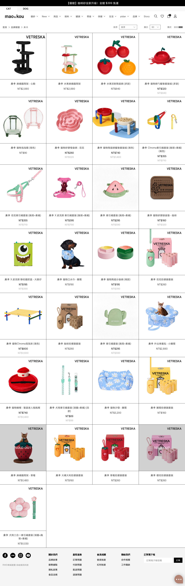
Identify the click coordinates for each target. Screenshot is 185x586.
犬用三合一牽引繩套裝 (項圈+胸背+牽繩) (23, 536)
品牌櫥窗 (15, 27)
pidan (123, 16)
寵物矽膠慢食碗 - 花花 (69, 147)
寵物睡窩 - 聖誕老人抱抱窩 (23, 407)
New (44, 16)
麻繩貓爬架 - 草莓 (23, 475)
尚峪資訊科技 (22, 564)
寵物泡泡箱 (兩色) (23, 147)
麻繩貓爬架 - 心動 (23, 83)
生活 (111, 16)
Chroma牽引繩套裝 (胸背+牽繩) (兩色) (162, 149)
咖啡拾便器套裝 (69, 343)
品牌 (135, 16)
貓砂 (33, 16)
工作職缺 (125, 564)
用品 (56, 16)
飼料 (67, 16)
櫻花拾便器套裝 (162, 475)
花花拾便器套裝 (162, 279)
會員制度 (101, 559)
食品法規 (53, 574)
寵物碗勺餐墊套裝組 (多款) (162, 83)
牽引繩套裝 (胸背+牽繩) (115, 215)
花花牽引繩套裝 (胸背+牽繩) (23, 215)
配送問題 (77, 569)
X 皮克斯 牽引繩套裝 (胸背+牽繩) (69, 215)
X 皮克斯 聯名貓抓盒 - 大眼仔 (23, 279)
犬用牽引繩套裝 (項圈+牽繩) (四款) (69, 409)
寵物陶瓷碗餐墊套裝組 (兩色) (115, 147)
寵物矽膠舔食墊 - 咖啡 (162, 215)
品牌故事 (53, 559)
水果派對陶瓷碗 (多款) (115, 83)
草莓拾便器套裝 (115, 475)
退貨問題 (77, 574)
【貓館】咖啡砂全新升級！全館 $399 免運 (92, 3)
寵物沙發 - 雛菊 (115, 407)
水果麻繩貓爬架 (69, 83)
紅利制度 (101, 564)
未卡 (26, 27)
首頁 (5, 27)
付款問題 (77, 564)
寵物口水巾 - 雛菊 (69, 279)
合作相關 (125, 559)
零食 (89, 16)
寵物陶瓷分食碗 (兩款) (115, 279)
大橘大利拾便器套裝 (69, 475)
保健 (100, 16)
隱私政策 (53, 569)
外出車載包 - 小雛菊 (161, 343)
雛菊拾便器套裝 (162, 407)
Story (147, 16)
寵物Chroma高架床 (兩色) (23, 343)
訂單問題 (77, 559)
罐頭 (78, 16)
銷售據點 (53, 564)
